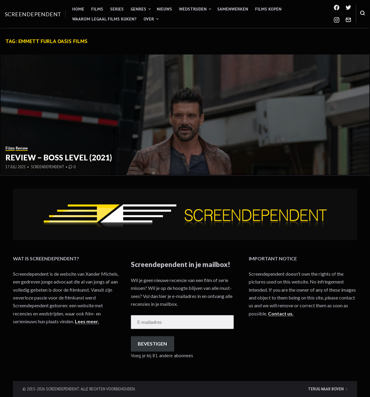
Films (97, 9)
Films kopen (268, 9)
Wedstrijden (193, 9)
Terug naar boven (326, 388)
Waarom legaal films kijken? (104, 19)
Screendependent (33, 14)
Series (117, 9)
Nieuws (164, 9)
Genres (138, 9)
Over (148, 19)
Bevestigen (152, 343)
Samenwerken (232, 9)
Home (78, 9)
